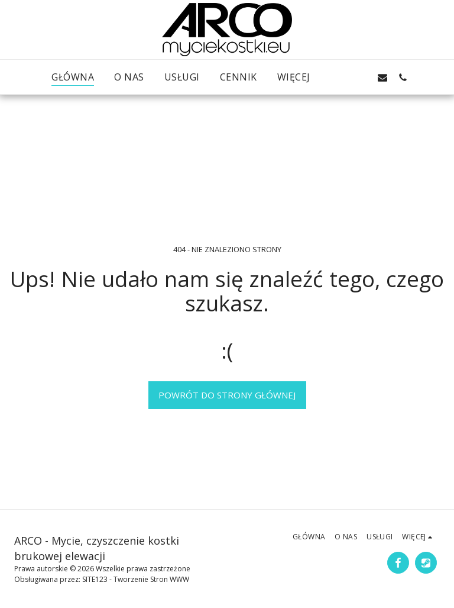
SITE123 (95, 579)
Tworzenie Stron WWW (151, 579)
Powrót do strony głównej (227, 395)
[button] (342, 77)
